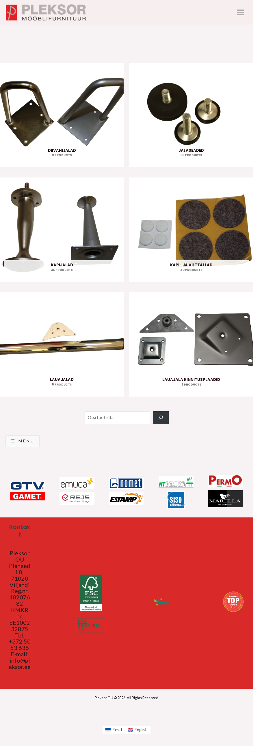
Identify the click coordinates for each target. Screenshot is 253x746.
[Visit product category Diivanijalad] (62, 116)
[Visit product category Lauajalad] (62, 345)
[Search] (160, 418)
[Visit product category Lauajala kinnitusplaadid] (191, 345)
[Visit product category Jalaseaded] (191, 116)
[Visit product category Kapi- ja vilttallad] (191, 231)
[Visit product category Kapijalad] (62, 231)
